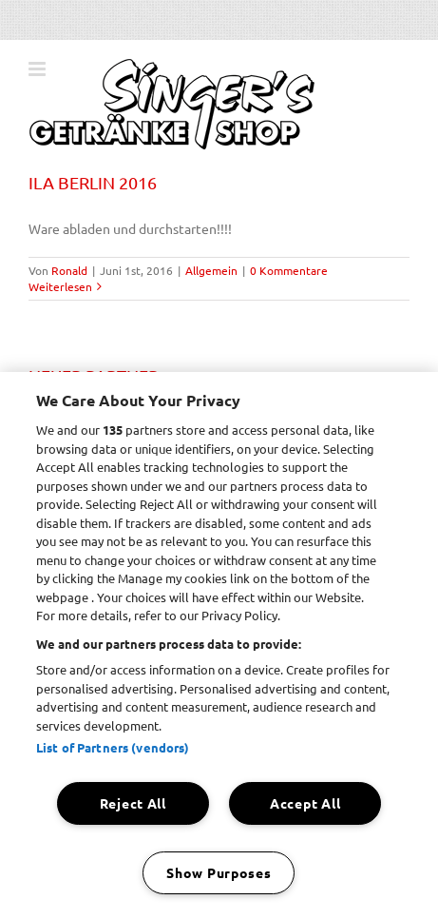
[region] (219, 645)
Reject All (133, 802)
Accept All (305, 802)
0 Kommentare (289, 270)
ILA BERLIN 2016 (93, 182)
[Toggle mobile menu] (38, 69)
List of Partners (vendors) (112, 747)
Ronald (69, 270)
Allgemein (211, 270)
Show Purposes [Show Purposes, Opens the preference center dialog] (218, 872)
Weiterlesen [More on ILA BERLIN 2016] (60, 286)
